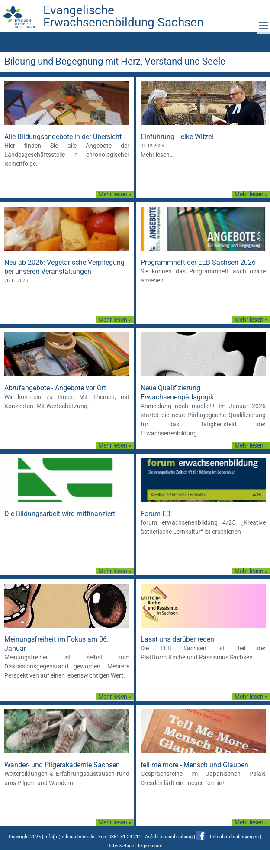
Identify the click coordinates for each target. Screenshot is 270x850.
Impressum (150, 846)
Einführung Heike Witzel (177, 137)
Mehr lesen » (115, 194)
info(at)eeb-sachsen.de (69, 837)
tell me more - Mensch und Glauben (194, 765)
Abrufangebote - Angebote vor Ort (55, 388)
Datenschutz (120, 846)
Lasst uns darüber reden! (178, 639)
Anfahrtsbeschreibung (169, 837)
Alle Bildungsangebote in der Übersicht (63, 137)
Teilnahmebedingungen (234, 837)
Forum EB (155, 513)
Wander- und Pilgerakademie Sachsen (62, 765)
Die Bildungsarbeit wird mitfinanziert (59, 513)
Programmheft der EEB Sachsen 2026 (198, 262)
